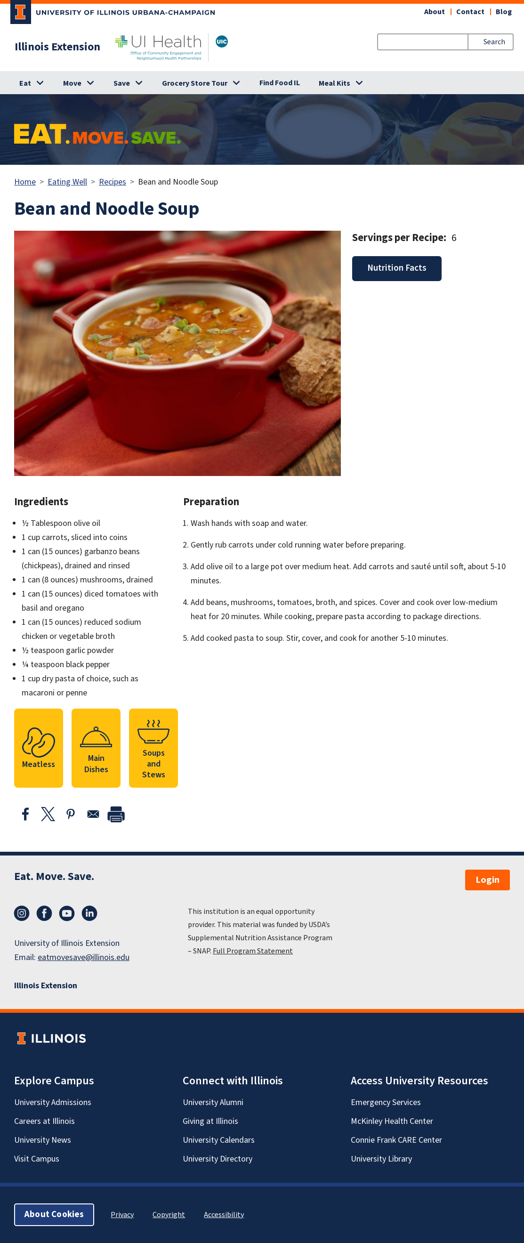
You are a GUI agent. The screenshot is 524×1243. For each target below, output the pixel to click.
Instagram (21, 913)
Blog (504, 12)
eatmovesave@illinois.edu (83, 957)
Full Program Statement (253, 951)
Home (25, 182)
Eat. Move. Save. (54, 876)
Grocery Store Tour (194, 83)
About (434, 12)
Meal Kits (334, 83)
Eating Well (67, 182)
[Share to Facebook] (25, 814)
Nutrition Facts (397, 268)
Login (488, 880)
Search (494, 42)
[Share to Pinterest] (70, 814)
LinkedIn (89, 913)
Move (72, 83)
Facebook (44, 913)
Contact (470, 12)
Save (121, 83)
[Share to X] (48, 814)
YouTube (66, 913)
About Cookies (54, 1214)
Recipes (112, 182)
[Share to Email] (93, 814)
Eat (25, 83)
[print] (115, 814)
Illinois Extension (57, 47)
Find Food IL (279, 83)
